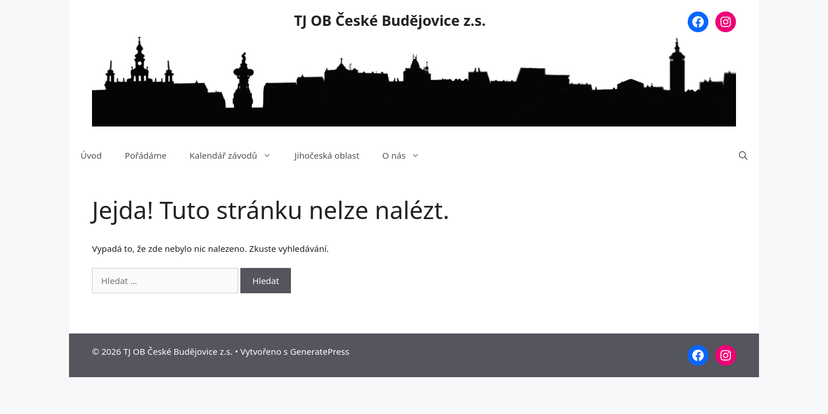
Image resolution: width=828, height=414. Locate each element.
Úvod (91, 155)
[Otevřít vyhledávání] (743, 155)
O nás (407, 155)
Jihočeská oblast (326, 155)
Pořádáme (146, 155)
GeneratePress (319, 351)
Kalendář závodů (236, 155)
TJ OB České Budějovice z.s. (390, 20)
